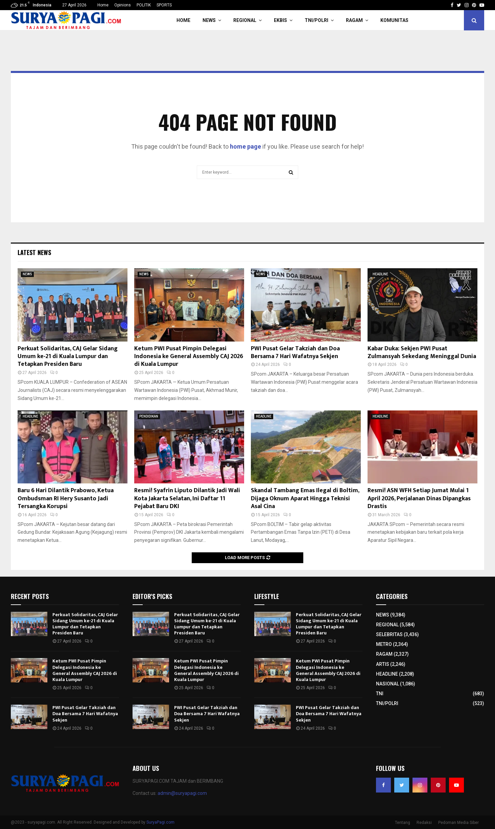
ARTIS (382, 664)
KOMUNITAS (394, 20)
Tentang (402, 822)
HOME (183, 20)
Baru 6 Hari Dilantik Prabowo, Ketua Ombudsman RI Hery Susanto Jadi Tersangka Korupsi (66, 498)
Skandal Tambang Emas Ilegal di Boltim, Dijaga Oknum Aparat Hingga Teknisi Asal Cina (305, 498)
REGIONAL (244, 20)
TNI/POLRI (316, 20)
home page (245, 146)
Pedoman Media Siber (458, 822)
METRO (384, 644)
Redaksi (424, 822)
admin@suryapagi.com (182, 793)
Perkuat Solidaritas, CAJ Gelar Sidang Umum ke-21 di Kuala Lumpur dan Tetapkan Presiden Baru (68, 357)
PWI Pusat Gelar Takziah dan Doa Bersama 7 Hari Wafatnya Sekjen (295, 352)
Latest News (34, 252)
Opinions (122, 5)
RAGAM (354, 20)
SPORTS (164, 5)
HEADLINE (380, 274)
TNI (379, 693)
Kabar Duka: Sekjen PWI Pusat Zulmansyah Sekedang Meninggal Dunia (422, 352)
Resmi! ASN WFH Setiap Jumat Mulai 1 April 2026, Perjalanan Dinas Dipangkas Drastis (419, 498)
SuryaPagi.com (160, 822)
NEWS (209, 20)
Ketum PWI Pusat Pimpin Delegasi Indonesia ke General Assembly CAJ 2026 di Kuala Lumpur (188, 357)
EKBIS (280, 20)
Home (103, 5)
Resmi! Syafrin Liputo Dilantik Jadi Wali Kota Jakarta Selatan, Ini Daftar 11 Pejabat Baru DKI (187, 498)
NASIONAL (387, 683)
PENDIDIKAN (148, 416)
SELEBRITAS (389, 634)
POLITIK (144, 5)
